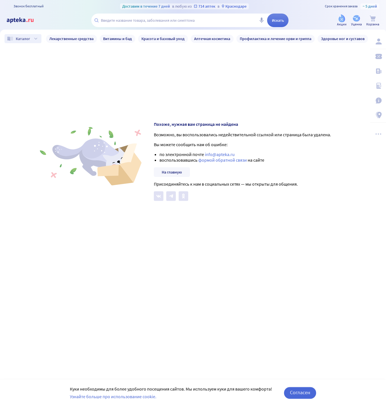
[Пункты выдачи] (378, 115)
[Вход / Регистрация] (378, 41)
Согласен (300, 398)
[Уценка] (356, 21)
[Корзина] (372, 21)
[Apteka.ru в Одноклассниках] (183, 196)
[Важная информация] (378, 100)
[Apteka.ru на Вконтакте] (158, 196)
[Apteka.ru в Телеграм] (171, 196)
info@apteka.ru (220, 154)
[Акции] (342, 21)
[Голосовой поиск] (261, 20)
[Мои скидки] (378, 56)
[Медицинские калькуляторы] (378, 85)
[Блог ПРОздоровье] (378, 71)
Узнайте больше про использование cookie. (113, 402)
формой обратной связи (222, 160)
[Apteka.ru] (25, 20)
